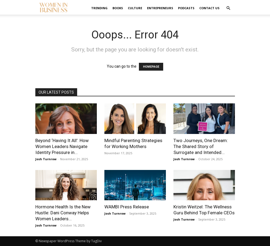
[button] (228, 8)
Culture (135, 8)
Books (117, 8)
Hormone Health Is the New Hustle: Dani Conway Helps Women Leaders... (63, 212)
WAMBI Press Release (126, 206)
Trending (99, 8)
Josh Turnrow (45, 159)
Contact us (209, 8)
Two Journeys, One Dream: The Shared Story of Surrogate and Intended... (200, 146)
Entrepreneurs (160, 8)
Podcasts (186, 8)
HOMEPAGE (151, 66)
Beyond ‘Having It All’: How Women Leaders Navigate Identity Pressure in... (62, 146)
